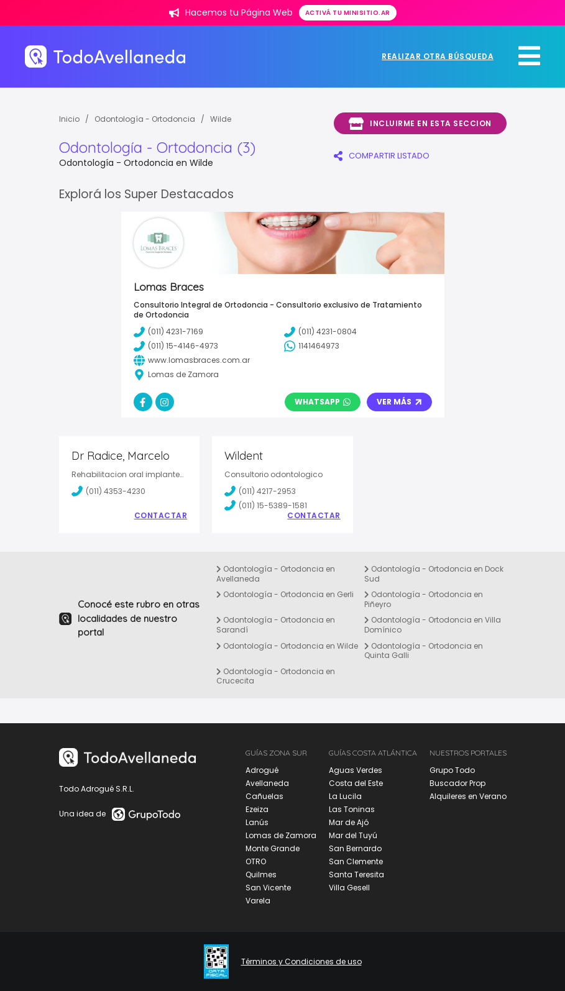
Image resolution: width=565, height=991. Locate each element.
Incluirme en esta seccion (420, 123)
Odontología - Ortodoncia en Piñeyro (423, 599)
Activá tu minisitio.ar (347, 12)
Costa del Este (356, 783)
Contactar (161, 516)
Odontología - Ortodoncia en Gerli (285, 594)
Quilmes (261, 874)
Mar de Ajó (349, 822)
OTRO (256, 861)
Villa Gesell (349, 887)
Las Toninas (352, 809)
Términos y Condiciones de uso (301, 962)
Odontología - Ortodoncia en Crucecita (275, 676)
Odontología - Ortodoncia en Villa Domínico (432, 624)
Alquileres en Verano (468, 796)
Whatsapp (323, 401)
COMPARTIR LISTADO (381, 156)
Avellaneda (267, 783)
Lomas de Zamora (281, 835)
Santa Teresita (356, 874)
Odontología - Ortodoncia (144, 119)
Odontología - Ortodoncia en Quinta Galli (423, 651)
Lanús (257, 822)
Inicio (69, 119)
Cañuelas (264, 796)
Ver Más (399, 401)
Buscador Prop (457, 783)
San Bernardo (355, 848)
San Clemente (356, 861)
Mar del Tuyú (353, 835)
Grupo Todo (452, 770)
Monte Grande (273, 848)
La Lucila (345, 796)
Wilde (220, 119)
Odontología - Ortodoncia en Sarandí (275, 624)
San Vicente (268, 887)
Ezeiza (257, 809)
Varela (258, 900)
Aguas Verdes (355, 770)
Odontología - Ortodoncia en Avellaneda (275, 574)
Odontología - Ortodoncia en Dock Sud (433, 574)
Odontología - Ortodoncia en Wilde (287, 646)
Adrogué (262, 770)
